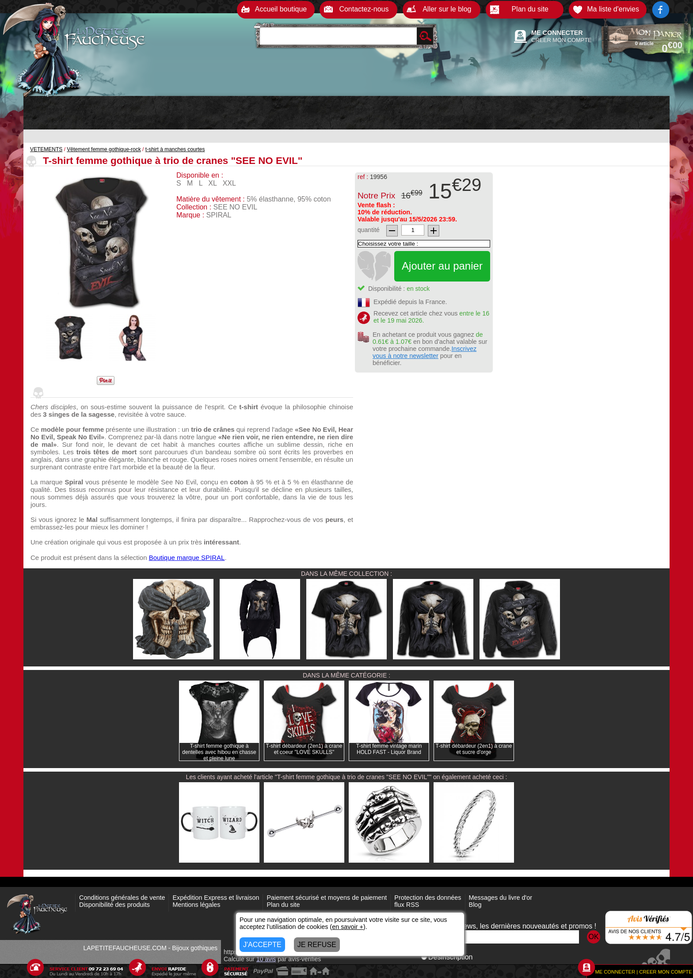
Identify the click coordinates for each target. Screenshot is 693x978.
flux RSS (406, 904)
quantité (369, 229)
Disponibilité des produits (114, 904)
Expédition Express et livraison (215, 897)
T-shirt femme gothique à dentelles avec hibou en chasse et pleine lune (219, 752)
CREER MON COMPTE (561, 40)
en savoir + (347, 926)
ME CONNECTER (557, 32)
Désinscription (446, 957)
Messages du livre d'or (501, 897)
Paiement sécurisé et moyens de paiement (327, 897)
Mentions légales (196, 904)
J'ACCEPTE (262, 944)
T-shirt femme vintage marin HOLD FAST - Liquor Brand (389, 749)
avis (266, 959)
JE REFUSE (316, 944)
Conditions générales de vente (122, 897)
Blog (475, 904)
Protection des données (427, 897)
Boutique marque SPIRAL (187, 557)
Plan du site (283, 904)
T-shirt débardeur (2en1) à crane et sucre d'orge (474, 749)
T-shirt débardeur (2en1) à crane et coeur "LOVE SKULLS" (304, 749)
